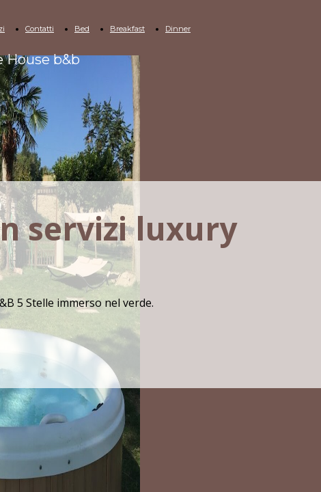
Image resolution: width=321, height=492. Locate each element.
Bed (81, 28)
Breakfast (127, 28)
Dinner (178, 28)
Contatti (39, 28)
